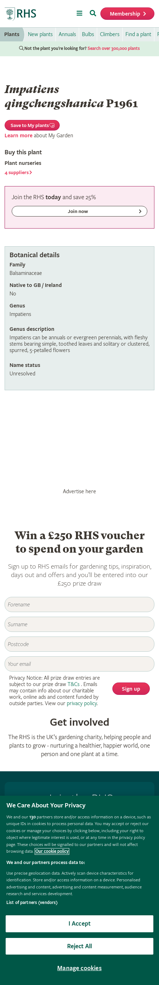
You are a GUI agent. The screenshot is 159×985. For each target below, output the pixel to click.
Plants (11, 34)
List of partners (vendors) (32, 902)
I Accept (79, 923)
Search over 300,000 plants (114, 48)
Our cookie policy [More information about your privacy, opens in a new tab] (52, 851)
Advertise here (79, 491)
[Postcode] (79, 644)
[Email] (79, 664)
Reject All (79, 946)
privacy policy (82, 703)
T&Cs (73, 684)
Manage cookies (79, 968)
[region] (79, 890)
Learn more (19, 135)
